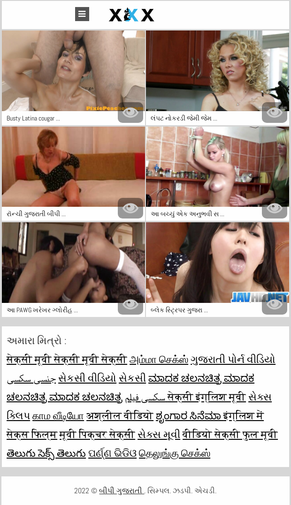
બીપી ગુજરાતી (121, 491)
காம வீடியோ (58, 415)
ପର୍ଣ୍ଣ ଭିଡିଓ (112, 453)
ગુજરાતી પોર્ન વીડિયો (233, 359)
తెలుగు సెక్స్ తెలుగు (46, 453)
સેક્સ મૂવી (159, 434)
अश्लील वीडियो (119, 415)
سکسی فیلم (146, 396)
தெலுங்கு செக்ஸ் (174, 453)
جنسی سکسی (31, 377)
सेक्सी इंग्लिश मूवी (207, 396)
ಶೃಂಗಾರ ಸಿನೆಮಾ (189, 415)
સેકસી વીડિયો (87, 377)
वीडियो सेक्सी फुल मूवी (230, 434)
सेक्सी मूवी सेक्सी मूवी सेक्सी (67, 359)
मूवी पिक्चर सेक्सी (97, 434)
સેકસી (132, 377)
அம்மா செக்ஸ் (159, 359)
